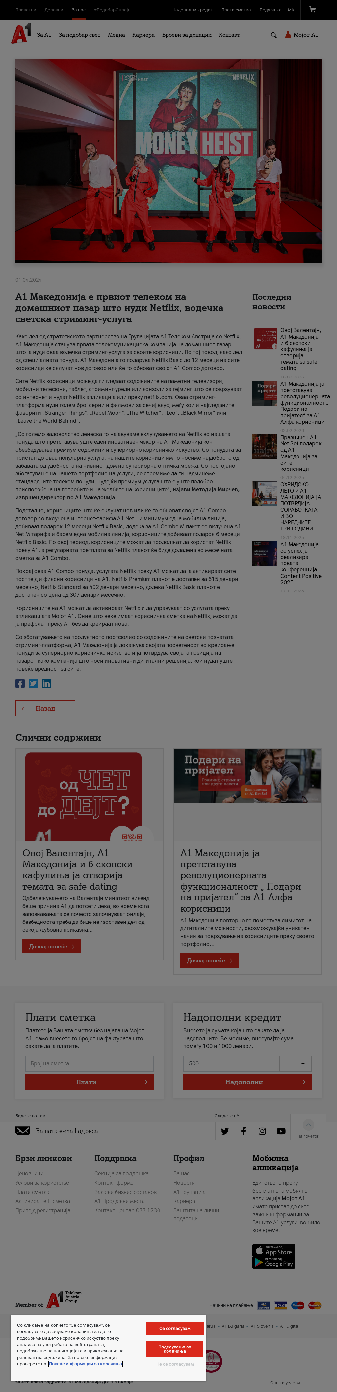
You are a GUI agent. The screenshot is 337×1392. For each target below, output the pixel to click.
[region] (108, 1348)
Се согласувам (175, 1328)
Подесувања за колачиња (175, 1349)
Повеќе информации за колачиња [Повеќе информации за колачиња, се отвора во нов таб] (85, 1363)
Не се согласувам (175, 1364)
